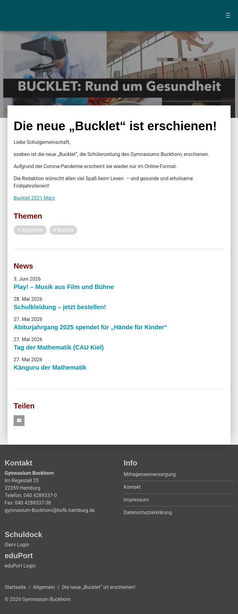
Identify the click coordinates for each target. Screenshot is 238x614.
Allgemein (44, 587)
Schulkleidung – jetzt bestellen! (60, 307)
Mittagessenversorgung (150, 475)
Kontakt (132, 487)
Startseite (15, 587)
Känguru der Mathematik (50, 367)
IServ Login (17, 545)
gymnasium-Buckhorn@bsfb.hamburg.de (50, 510)
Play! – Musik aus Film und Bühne (64, 286)
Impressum (136, 500)
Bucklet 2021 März (34, 198)
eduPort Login (20, 566)
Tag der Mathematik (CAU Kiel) (59, 347)
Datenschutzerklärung (148, 513)
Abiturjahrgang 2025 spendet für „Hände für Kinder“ (90, 327)
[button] (19, 421)
